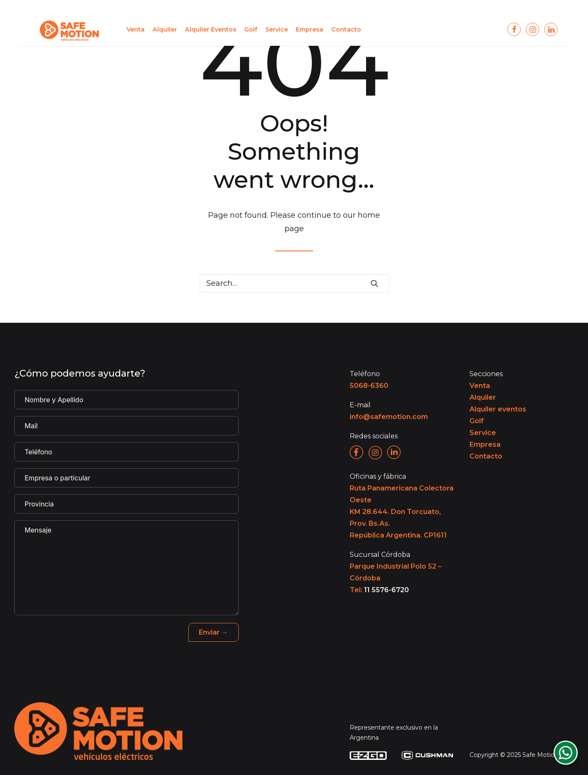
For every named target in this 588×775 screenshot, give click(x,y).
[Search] (294, 283)
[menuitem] (116, 31)
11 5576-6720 (386, 590)
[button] (116, 31)
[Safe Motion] (59, 31)
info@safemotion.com (389, 417)
